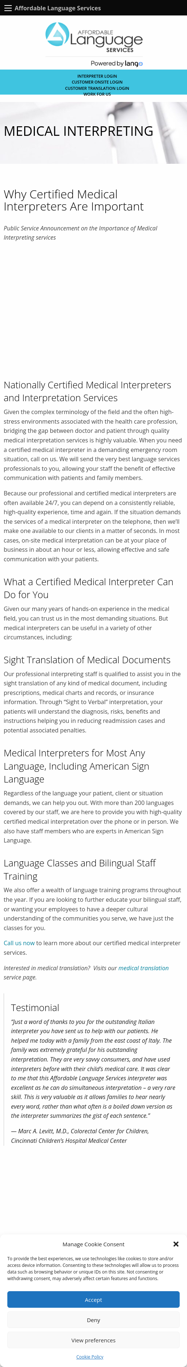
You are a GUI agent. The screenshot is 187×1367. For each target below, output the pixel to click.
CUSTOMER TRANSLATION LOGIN (97, 88)
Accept (93, 1299)
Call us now (19, 943)
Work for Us (97, 94)
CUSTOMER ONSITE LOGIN (97, 82)
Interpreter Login (97, 76)
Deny (93, 1320)
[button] (176, 1244)
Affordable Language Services (58, 8)
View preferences (93, 1340)
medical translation (143, 968)
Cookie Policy (89, 1357)
